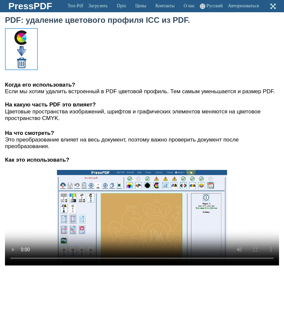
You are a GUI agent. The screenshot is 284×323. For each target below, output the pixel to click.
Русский (215, 5)
